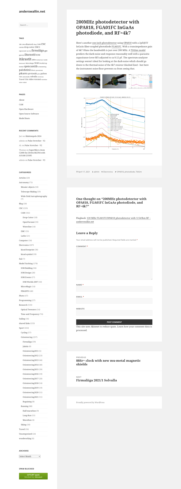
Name (80, 285)
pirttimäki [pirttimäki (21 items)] (32, 73)
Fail (20, 259)
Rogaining (27, 401)
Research (23, 305)
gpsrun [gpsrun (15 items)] (21, 55)
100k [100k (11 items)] (23, 44)
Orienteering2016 (30, 374)
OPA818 (128, 42)
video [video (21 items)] (31, 79)
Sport (21, 328)
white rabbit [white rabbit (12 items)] (23, 82)
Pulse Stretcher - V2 (36, 141)
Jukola (25, 346)
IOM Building (27, 268)
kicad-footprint (27, 249)
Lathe (23, 236)
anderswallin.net (32, 11)
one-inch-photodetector (104, 42)
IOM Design (26, 272)
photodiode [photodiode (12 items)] (39, 70)
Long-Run (27, 415)
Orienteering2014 (30, 365)
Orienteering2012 (30, 355)
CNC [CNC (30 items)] (43, 44)
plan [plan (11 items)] (38, 74)
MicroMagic (26, 286)
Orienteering (26, 337)
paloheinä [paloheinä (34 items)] (25, 69)
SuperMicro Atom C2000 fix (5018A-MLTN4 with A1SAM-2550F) (32, 153)
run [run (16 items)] (20, 77)
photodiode (130, 171)
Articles (22, 178)
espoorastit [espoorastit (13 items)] (22, 51)
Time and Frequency (30, 314)
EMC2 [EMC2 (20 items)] (37, 47)
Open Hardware (26, 109)
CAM (21, 104)
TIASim (139, 171)
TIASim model (138, 50)
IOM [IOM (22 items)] (38, 55)
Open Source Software (29, 113)
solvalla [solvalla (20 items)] (33, 76)
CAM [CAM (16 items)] (39, 44)
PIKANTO (25, 291)
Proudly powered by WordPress (90, 402)
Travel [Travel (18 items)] (21, 79)
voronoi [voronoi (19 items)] (37, 79)
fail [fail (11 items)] (28, 51)
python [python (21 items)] (44, 73)
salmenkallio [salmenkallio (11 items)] (26, 77)
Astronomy (24, 182)
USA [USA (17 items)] (26, 79)
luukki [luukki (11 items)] (45, 60)
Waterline (27, 226)
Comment (82, 246)
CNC (21, 208)
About (21, 100)
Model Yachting (26, 263)
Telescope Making (29, 191)
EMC (23, 231)
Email (80, 296)
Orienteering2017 (30, 378)
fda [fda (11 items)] (30, 51)
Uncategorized (25, 434)
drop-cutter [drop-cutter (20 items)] (29, 47)
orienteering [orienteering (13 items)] (42, 67)
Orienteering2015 (30, 369)
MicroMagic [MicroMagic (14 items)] (30, 63)
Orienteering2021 (30, 397)
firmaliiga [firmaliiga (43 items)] (38, 50)
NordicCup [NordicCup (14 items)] (43, 63)
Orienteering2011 (30, 351)
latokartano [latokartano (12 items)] (39, 60)
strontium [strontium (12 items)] (41, 77)
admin (96, 171)
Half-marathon (29, 411)
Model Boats (24, 118)
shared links (24, 323)
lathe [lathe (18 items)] (34, 59)
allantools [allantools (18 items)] (29, 44)
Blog (21, 203)
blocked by (33, 476)
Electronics (24, 245)
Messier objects (28, 187)
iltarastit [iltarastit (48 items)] (30, 54)
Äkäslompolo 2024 (33, 136)
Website (80, 308)
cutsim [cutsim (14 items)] (21, 47)
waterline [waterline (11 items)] (44, 79)
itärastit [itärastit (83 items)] (25, 59)
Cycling (24, 332)
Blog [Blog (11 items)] (35, 44)
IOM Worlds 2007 (30, 282)
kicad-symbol (27, 254)
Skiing (23, 424)
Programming (25, 300)
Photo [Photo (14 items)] (33, 70)
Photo (21, 295)
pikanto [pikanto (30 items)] (23, 73)
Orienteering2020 (30, 392)
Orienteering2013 (30, 360)
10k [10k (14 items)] (20, 44)
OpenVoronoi (28, 222)
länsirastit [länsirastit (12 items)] (22, 63)
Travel (22, 429)
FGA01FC (116, 46)
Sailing (22, 318)
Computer (23, 240)
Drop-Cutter (28, 217)
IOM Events (26, 277)
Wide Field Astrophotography (34, 196)
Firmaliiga (27, 342)
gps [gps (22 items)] (45, 50)
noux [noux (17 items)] (21, 66)
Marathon (27, 420)
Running (24, 406)
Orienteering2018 (30, 383)
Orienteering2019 (30, 388)
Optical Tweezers (28, 309)
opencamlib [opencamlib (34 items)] (31, 66)
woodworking (25, 438)
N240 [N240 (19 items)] (36, 63)
